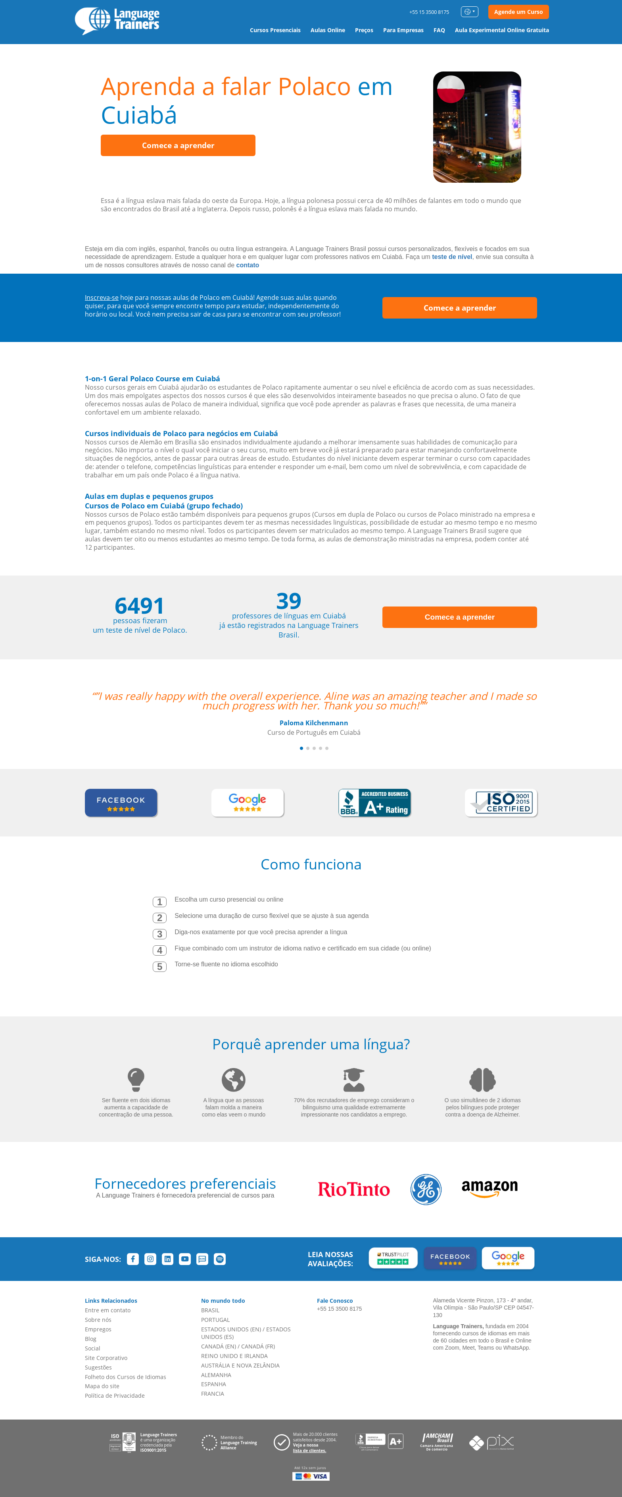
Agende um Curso (518, 11)
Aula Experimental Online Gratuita (502, 30)
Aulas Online (328, 30)
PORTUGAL (215, 1319)
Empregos (98, 1329)
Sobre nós (98, 1319)
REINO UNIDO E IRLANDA (234, 1356)
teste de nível (452, 256)
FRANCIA (212, 1393)
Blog (90, 1338)
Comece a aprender (178, 145)
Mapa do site (102, 1386)
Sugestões (98, 1367)
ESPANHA (213, 1384)
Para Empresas (403, 30)
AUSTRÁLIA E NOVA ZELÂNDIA (240, 1365)
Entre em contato (108, 1310)
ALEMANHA (216, 1375)
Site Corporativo (106, 1358)
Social (92, 1348)
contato (247, 265)
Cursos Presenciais (275, 30)
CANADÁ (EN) (218, 1346)
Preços (364, 30)
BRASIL (210, 1310)
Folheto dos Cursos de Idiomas (125, 1377)
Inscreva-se (102, 297)
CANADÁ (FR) (258, 1346)
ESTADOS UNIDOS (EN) (231, 1329)
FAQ (439, 30)
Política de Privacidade (115, 1395)
